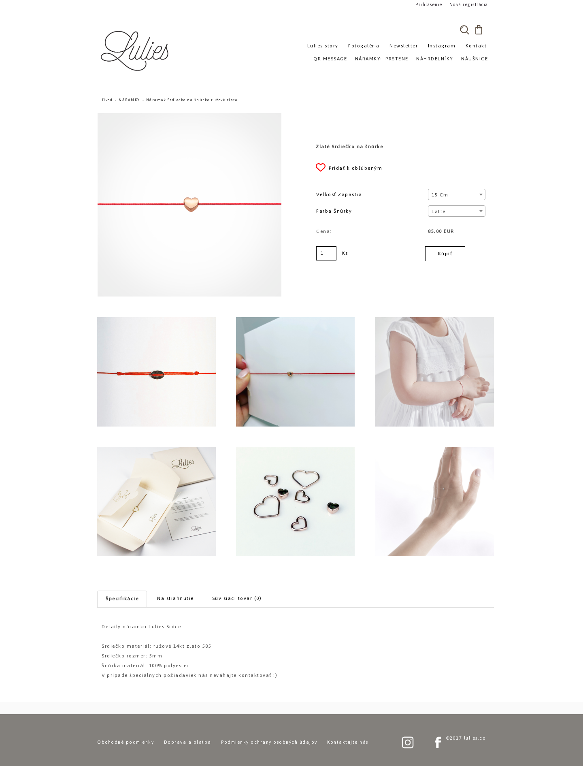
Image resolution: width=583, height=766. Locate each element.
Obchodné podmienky (125, 742)
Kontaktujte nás (347, 742)
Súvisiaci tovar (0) (237, 598)
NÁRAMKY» (369, 59)
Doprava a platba (187, 742)
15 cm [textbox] (440, 195)
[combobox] (456, 194)
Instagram (442, 46)
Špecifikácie (122, 599)
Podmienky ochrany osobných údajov (269, 742)
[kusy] (326, 253)
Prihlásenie (428, 4)
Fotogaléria (364, 46)
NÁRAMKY (129, 100)
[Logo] (135, 50)
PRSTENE (397, 59)
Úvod (107, 100)
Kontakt (476, 46)
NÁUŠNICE (474, 59)
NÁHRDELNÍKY (434, 59)
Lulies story (322, 46)
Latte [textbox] (439, 211)
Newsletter (403, 46)
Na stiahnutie (175, 598)
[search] (464, 29)
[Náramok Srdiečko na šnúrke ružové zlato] (189, 116)
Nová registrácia (468, 4)
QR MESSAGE (330, 59)
